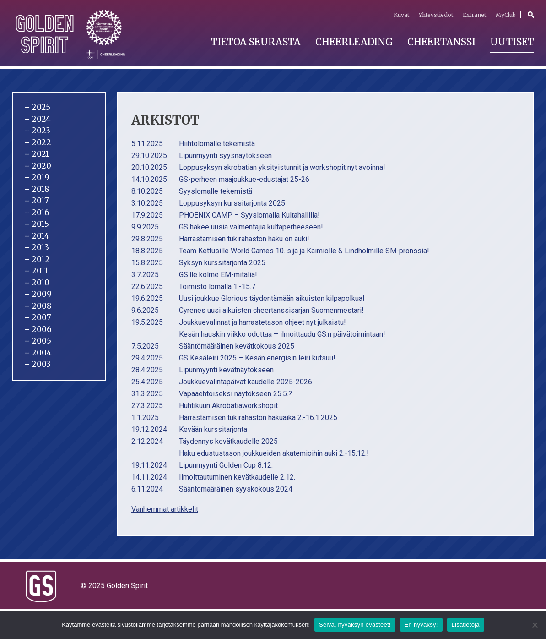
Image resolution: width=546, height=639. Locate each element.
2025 (37, 107)
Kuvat (401, 14)
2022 (37, 142)
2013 (36, 247)
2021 (36, 154)
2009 (38, 294)
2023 (37, 131)
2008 (38, 306)
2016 (36, 213)
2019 (36, 177)
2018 (36, 189)
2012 (37, 259)
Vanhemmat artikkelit (164, 509)
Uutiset (512, 42)
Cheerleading (354, 42)
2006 (38, 329)
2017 (36, 201)
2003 (37, 364)
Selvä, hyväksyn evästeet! (355, 624)
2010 (36, 283)
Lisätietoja (466, 624)
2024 (37, 119)
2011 (36, 271)
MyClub (506, 14)
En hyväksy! (421, 624)
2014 (36, 236)
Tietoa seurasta (256, 42)
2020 (37, 166)
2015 (36, 224)
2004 (38, 353)
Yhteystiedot (436, 14)
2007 (37, 317)
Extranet (474, 14)
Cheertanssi (441, 42)
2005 (37, 341)
